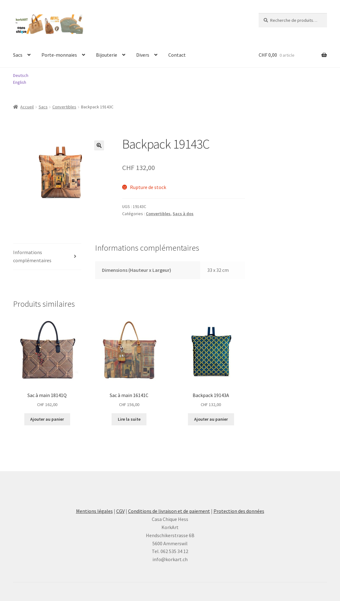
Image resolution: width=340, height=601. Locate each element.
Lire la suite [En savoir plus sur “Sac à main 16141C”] (129, 419)
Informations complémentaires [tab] (32, 256)
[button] (99, 145)
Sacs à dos (183, 213)
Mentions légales (94, 511)
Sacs (17, 55)
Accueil (27, 107)
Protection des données (238, 511)
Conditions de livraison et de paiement (169, 511)
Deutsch (20, 75)
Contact (177, 55)
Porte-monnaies (59, 55)
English (19, 82)
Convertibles (64, 107)
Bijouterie (106, 55)
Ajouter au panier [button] (47, 419)
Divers (142, 55)
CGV (120, 511)
